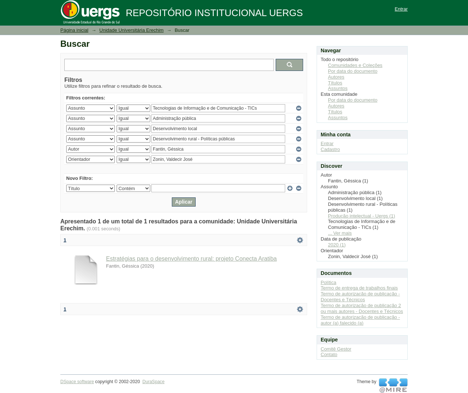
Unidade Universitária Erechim (131, 30)
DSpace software (77, 381)
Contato (329, 354)
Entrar (401, 9)
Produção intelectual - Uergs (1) (361, 216)
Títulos (335, 83)
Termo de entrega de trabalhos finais (359, 288)
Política (328, 282)
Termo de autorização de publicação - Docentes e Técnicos (360, 296)
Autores (336, 77)
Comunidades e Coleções (355, 65)
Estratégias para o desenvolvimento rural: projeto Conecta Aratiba (191, 259)
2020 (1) (337, 244)
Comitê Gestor (336, 349)
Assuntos (337, 88)
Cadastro (330, 149)
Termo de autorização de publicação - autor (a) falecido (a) (360, 320)
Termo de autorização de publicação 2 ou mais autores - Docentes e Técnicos (362, 308)
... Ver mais (340, 233)
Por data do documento (352, 71)
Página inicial (74, 30)
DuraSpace (153, 381)
